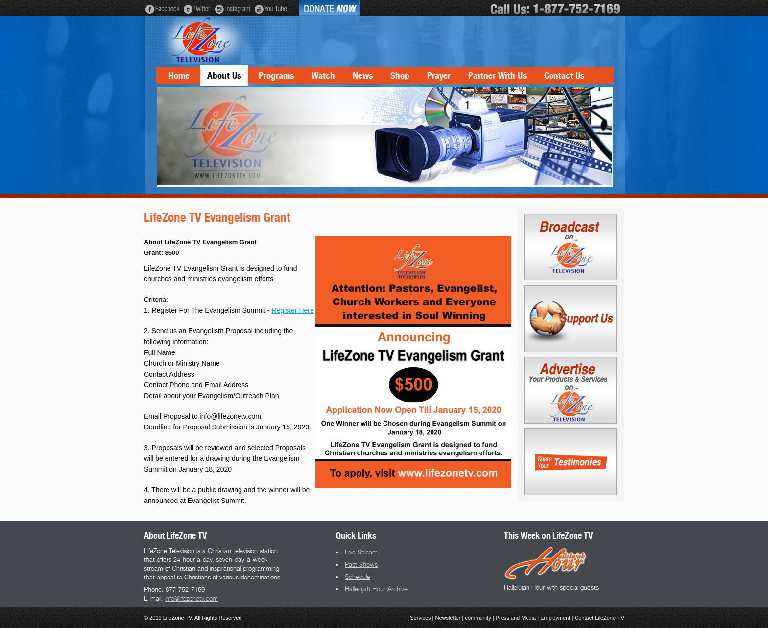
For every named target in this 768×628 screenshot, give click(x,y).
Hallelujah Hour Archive (376, 589)
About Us (224, 75)
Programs (276, 75)
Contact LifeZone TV (599, 618)
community (478, 618)
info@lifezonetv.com (191, 598)
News (363, 75)
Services (420, 618)
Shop (399, 75)
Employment (555, 618)
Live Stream (361, 552)
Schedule (357, 576)
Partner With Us (497, 75)
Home (179, 75)
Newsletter (448, 618)
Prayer (439, 75)
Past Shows (361, 564)
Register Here (292, 310)
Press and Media (516, 618)
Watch (323, 75)
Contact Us (564, 75)
